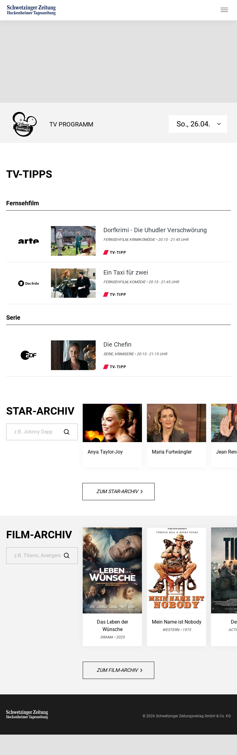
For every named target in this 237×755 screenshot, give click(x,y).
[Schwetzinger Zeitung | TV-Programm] (31, 10)
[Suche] (42, 432)
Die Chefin (117, 344)
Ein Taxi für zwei (125, 272)
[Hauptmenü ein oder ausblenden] (224, 10)
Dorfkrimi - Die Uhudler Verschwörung (155, 230)
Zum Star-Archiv (119, 491)
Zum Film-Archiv (119, 670)
